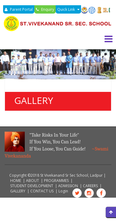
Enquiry (45, 9)
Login (63, 191)
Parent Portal (19, 9)
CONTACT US (42, 191)
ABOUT (32, 180)
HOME (15, 180)
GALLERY (17, 191)
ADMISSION (68, 185)
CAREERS (90, 185)
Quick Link (68, 9)
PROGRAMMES (56, 180)
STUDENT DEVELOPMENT (31, 185)
